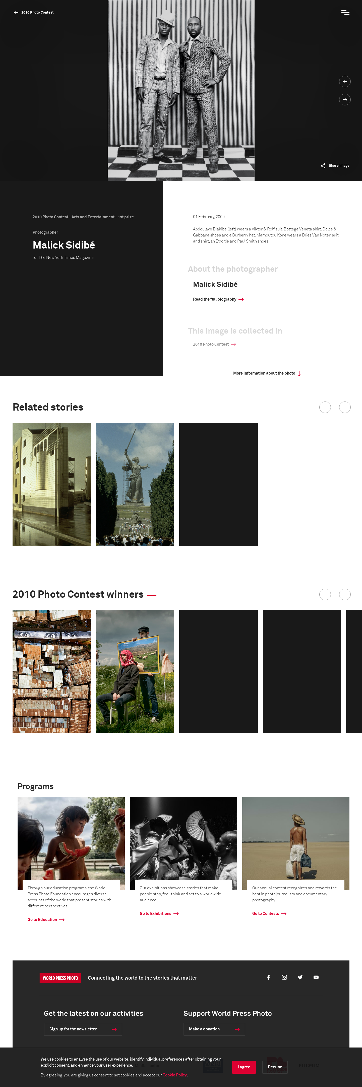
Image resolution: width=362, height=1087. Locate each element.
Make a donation (204, 1029)
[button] (325, 407)
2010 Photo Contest (37, 12)
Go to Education (42, 920)
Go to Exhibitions (155, 914)
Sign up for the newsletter (73, 1029)
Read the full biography (214, 299)
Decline (275, 1067)
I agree (244, 1067)
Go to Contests (265, 914)
